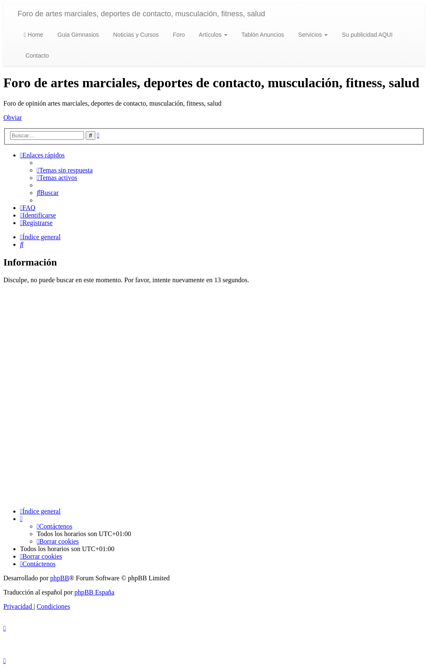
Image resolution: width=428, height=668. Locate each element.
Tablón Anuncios (262, 34)
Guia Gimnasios (77, 34)
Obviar (12, 117)
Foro (178, 34)
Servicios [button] (312, 34)
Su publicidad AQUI (366, 34)
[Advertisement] (214, 396)
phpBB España (94, 592)
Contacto (36, 55)
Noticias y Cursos (135, 34)
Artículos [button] (212, 34)
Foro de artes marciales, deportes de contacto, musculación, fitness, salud (141, 14)
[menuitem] (65, 170)
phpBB (59, 578)
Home (33, 34)
